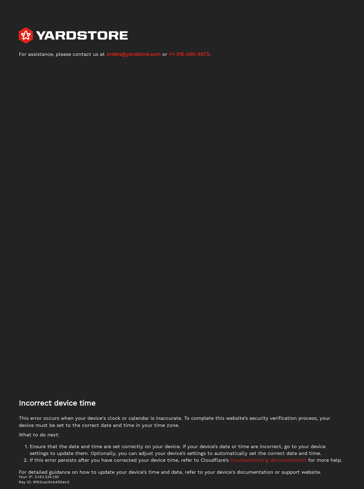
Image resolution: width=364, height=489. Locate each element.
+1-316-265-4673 (189, 54)
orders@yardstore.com (133, 54)
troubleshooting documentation (268, 460)
